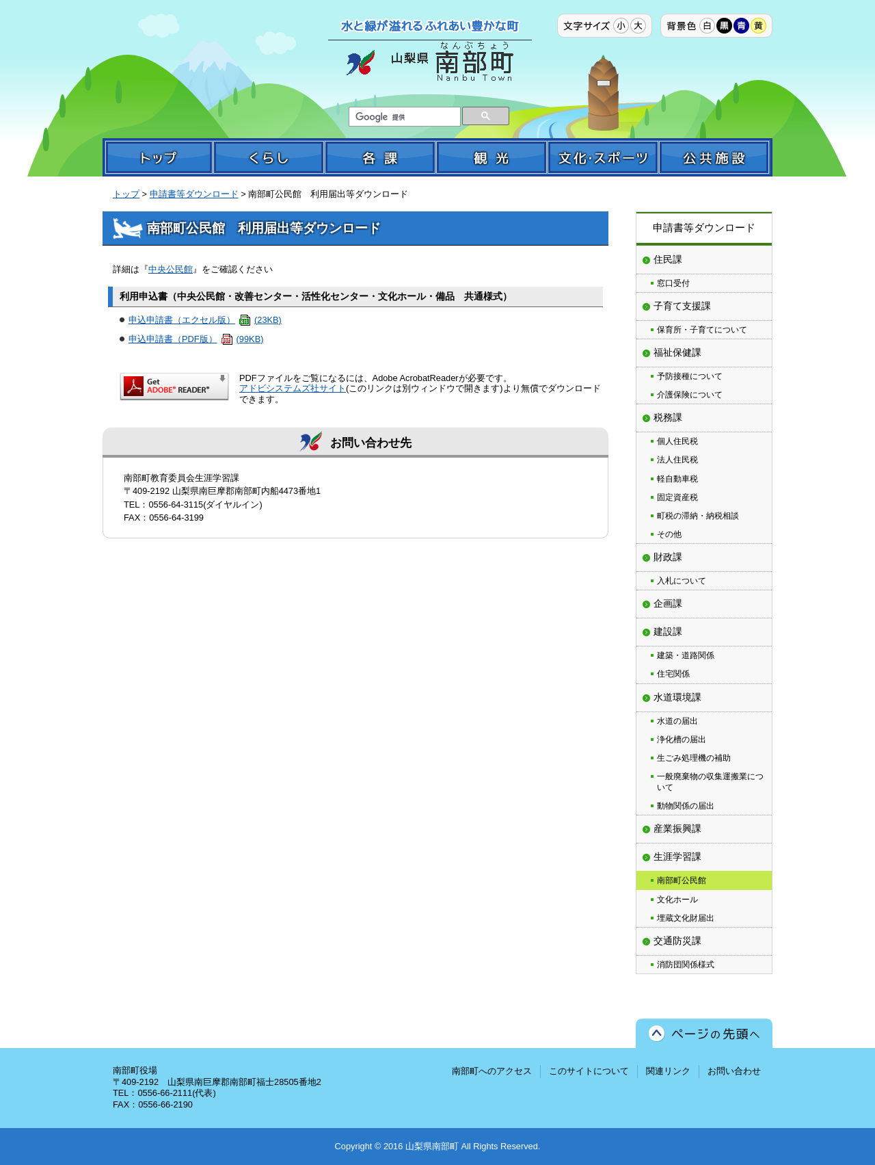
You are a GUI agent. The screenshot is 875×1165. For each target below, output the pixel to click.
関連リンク (668, 1071)
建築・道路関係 (685, 655)
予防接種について (690, 376)
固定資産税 (677, 497)
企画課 (668, 603)
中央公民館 (170, 269)
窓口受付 (673, 283)
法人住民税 (677, 459)
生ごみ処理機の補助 (694, 758)
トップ (126, 194)
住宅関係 (673, 674)
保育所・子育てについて (702, 330)
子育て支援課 (682, 305)
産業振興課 (677, 828)
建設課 (668, 631)
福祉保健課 (677, 352)
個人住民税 (677, 441)
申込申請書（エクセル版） (205, 320)
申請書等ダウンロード (194, 194)
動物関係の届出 (685, 806)
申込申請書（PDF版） (196, 339)
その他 (669, 534)
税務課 (668, 417)
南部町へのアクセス (492, 1071)
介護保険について (690, 395)
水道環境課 (677, 697)
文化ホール (677, 899)
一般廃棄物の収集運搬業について (710, 782)
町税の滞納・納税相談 (698, 516)
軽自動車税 (677, 479)
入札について (681, 581)
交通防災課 (677, 940)
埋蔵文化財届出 (685, 918)
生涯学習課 (677, 856)
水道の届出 (677, 721)
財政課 (668, 556)
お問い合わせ (734, 1071)
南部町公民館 (681, 880)
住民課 (668, 259)
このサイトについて (589, 1071)
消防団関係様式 (685, 964)
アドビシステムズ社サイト (292, 388)
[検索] (403, 117)
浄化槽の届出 (681, 739)
